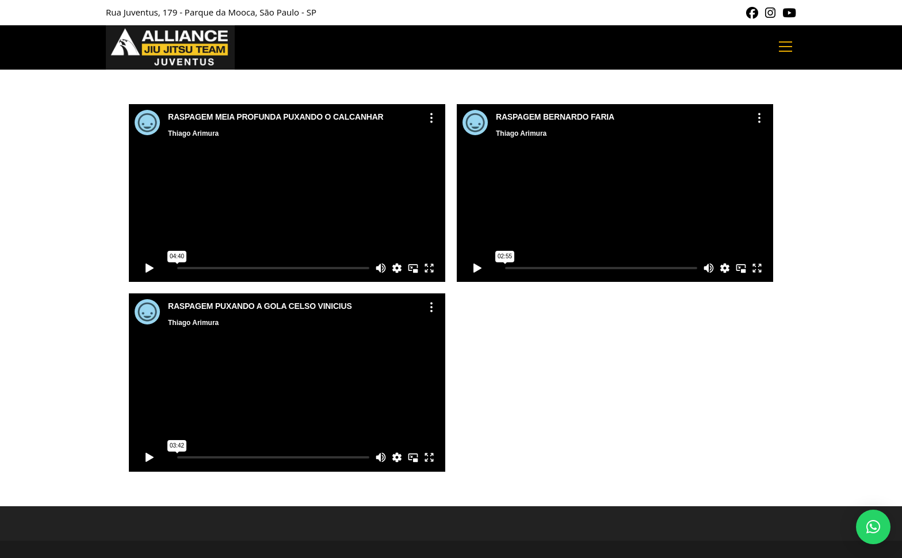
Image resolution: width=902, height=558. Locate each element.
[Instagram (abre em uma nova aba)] (770, 13)
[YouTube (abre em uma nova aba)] (787, 13)
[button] (873, 527)
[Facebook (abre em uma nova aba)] (752, 13)
